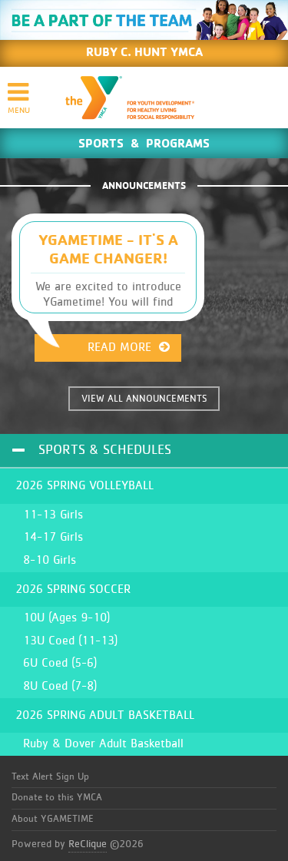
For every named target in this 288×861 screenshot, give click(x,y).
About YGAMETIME (53, 819)
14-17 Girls (53, 537)
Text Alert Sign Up (50, 777)
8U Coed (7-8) (60, 686)
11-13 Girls (53, 514)
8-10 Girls (49, 560)
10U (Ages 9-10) (66, 617)
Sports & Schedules (104, 450)
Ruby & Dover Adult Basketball (103, 743)
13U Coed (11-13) (70, 640)
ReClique (87, 844)
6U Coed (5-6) (60, 663)
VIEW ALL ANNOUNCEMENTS (144, 399)
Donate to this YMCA (57, 798)
